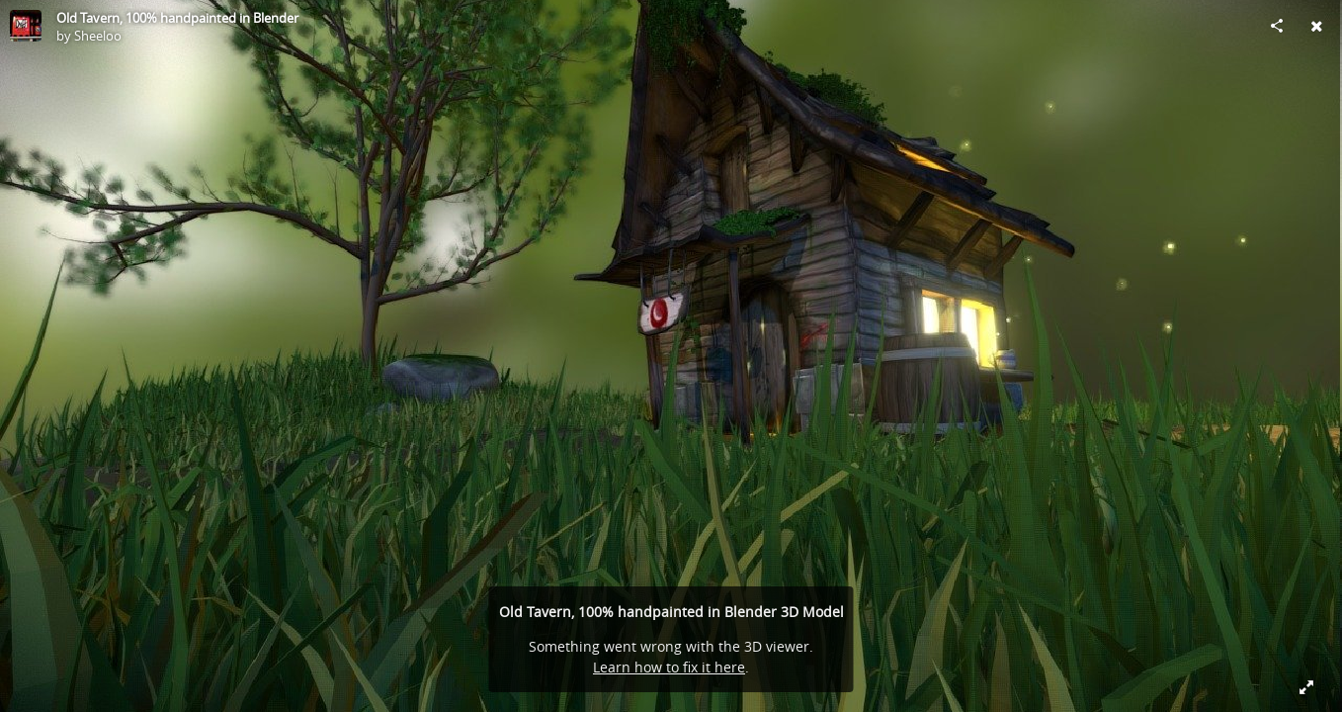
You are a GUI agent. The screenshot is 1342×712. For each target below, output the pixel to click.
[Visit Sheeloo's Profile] (26, 26)
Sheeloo (98, 35)
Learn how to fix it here (669, 667)
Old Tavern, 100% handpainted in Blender (177, 18)
